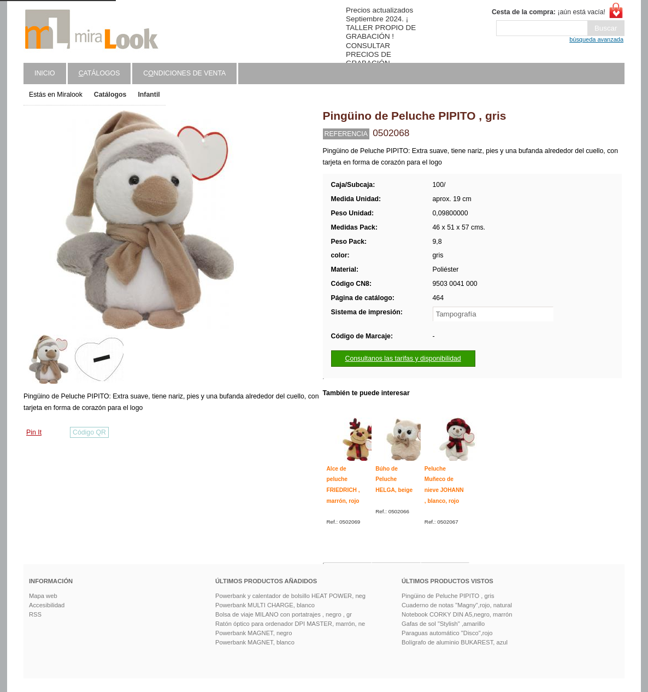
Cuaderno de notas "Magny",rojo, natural (457, 605)
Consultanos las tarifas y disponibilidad (403, 358)
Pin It (34, 432)
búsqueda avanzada (596, 39)
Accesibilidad (46, 605)
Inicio (44, 73)
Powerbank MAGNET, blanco (254, 642)
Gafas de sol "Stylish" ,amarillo (443, 623)
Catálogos (110, 94)
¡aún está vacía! (548, 12)
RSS (35, 614)
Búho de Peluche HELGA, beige (394, 479)
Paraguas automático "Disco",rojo (447, 633)
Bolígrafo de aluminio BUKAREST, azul (455, 642)
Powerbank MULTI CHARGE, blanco (265, 605)
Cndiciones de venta (184, 73)
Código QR (89, 432)
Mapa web (43, 596)
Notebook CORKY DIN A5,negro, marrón (457, 614)
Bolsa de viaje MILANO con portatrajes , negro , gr (283, 614)
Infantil (149, 94)
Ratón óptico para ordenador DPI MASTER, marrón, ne (290, 623)
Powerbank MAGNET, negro (253, 633)
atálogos (99, 73)
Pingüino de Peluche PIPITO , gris (448, 596)
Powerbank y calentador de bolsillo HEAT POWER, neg (290, 596)
